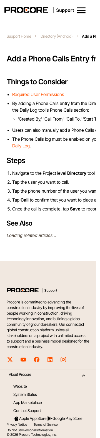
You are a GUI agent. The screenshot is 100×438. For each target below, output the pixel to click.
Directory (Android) (56, 36)
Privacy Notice (17, 424)
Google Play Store (64, 418)
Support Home (19, 36)
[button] (81, 10)
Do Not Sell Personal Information (30, 430)
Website (20, 386)
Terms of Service (46, 424)
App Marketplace (27, 402)
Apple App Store (30, 418)
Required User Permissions (38, 94)
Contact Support (27, 410)
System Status (25, 394)
